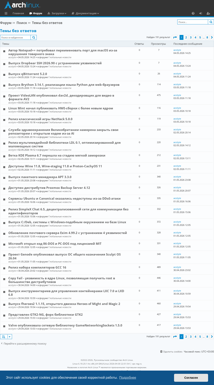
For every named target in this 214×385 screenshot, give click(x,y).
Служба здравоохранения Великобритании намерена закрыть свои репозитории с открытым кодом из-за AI (63, 131)
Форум (37, 13)
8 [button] (207, 37)
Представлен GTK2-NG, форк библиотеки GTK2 (45, 314)
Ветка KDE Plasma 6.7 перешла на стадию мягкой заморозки (56, 155)
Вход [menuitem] (202, 13)
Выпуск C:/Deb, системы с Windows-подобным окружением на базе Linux (67, 222)
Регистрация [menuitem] (209, 13)
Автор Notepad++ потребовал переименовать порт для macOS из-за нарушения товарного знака (62, 52)
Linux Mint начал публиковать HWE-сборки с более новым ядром (60, 108)
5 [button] (200, 37)
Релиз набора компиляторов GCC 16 (37, 267)
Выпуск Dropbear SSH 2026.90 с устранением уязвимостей (55, 63)
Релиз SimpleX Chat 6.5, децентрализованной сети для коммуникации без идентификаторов (68, 211)
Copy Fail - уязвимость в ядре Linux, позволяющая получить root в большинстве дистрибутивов (61, 280)
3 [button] (191, 37)
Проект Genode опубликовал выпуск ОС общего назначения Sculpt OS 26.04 (64, 256)
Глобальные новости (60, 57)
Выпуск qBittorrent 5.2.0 (27, 74)
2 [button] (186, 37)
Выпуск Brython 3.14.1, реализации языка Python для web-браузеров (63, 85)
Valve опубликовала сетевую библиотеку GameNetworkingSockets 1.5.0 (65, 325)
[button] (175, 37)
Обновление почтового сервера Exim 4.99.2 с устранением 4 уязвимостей (67, 233)
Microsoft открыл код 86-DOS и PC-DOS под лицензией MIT (54, 243)
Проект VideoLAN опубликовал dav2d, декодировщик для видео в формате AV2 (61, 97)
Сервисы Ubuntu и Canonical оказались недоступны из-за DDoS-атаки (64, 198)
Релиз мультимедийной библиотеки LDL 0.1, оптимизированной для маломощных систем (64, 144)
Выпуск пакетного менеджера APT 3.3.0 (40, 177)
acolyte (12, 57)
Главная (18, 13)
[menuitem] (193, 13)
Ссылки (6, 13)
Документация (86, 13)
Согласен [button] (191, 377)
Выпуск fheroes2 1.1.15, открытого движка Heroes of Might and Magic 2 (64, 304)
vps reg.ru (137, 363)
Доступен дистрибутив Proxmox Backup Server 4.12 (49, 188)
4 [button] (195, 37)
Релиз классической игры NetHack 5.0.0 (40, 119)
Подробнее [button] (127, 377)
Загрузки (58, 13)
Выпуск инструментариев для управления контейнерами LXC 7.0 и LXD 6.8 (66, 293)
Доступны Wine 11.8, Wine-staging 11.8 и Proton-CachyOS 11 (55, 166)
